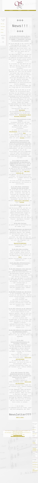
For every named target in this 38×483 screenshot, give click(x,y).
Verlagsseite (13, 131)
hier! (20, 257)
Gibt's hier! (20, 417)
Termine (2, 29)
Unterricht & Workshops (22, 200)
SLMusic (11, 10)
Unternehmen (3, 26)
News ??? (34, 429)
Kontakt (2, 32)
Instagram (34, 443)
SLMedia (19, 10)
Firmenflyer (34, 448)
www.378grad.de (35, 462)
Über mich (2, 23)
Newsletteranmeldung (20, 243)
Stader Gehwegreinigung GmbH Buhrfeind (35, 470)
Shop (24, 133)
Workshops (22, 110)
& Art (28, 10)
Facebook (34, 442)
